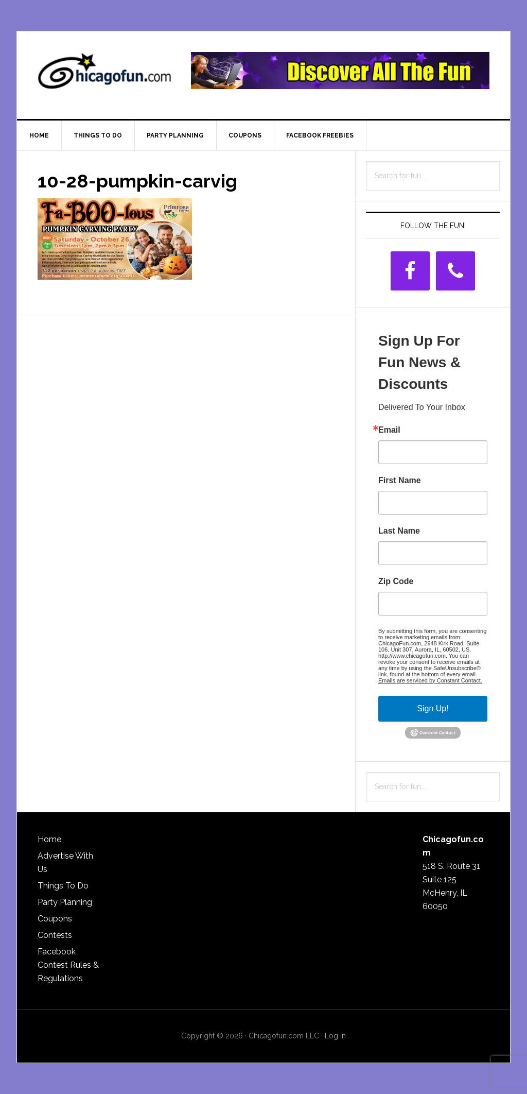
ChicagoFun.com (104, 75)
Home (49, 839)
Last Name (399, 531)
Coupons (55, 919)
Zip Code (395, 581)
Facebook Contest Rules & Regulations (68, 965)
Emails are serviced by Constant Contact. (430, 680)
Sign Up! (432, 708)
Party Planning (65, 902)
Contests (55, 935)
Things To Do (63, 886)
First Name (399, 480)
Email (389, 430)
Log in (335, 1036)
